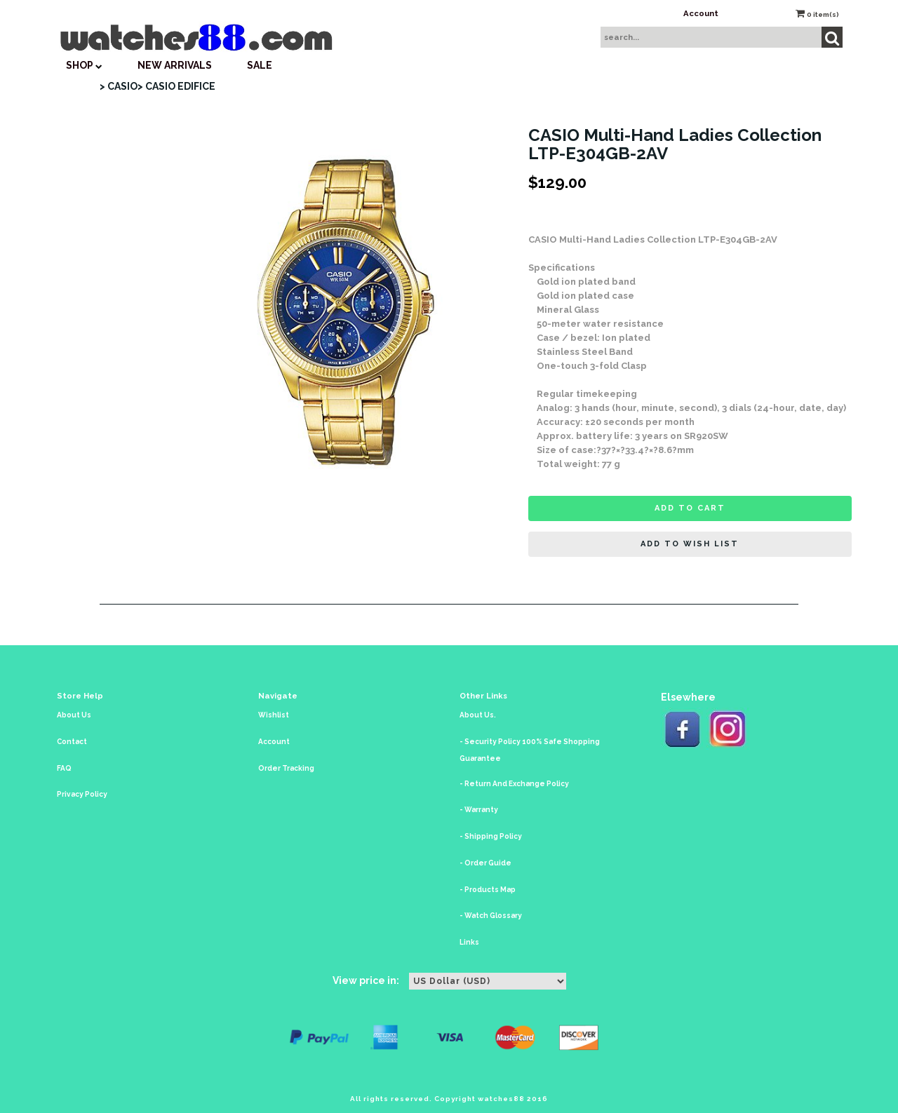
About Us (74, 715)
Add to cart (690, 508)
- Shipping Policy (491, 836)
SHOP (84, 65)
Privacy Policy (82, 794)
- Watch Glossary (491, 915)
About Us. (478, 715)
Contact (72, 742)
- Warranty (479, 810)
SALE (259, 65)
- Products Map (488, 889)
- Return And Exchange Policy (514, 784)
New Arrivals (175, 65)
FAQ (64, 768)
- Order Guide (485, 863)
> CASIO (119, 86)
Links (469, 942)
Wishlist (273, 715)
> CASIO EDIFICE (176, 86)
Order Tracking (286, 768)
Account (700, 13)
